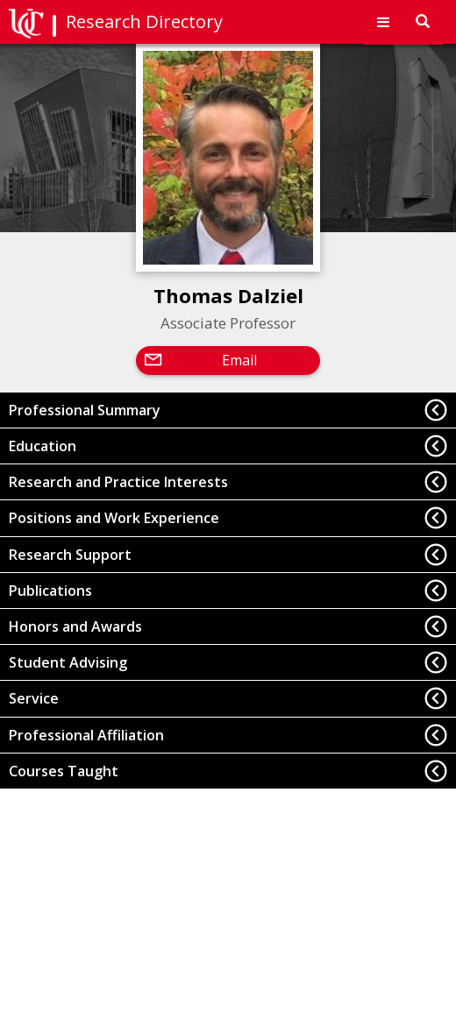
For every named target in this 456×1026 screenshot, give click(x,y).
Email (239, 360)
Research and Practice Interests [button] (118, 482)
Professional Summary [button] (84, 410)
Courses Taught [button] (63, 771)
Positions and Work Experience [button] (114, 518)
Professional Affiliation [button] (86, 735)
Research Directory (144, 21)
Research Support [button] (70, 554)
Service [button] (34, 698)
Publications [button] (50, 590)
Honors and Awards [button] (75, 626)
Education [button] (42, 446)
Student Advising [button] (68, 662)
